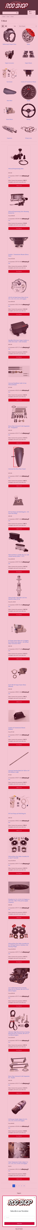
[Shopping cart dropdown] (34, 12)
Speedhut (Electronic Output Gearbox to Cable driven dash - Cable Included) (18, 341)
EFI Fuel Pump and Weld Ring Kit (17, 813)
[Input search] (8, 13)
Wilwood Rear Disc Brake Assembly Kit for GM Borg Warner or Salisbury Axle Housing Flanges (18, 945)
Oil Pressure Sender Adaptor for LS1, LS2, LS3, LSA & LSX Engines (17, 1119)
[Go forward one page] (24, 1185)
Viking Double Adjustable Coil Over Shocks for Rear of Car (17, 598)
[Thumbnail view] (2, 26)
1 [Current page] (13, 1185)
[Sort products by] (27, 26)
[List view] (6, 26)
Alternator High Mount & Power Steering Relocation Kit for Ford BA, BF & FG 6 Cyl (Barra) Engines (18, 1033)
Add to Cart (19, 185)
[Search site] (17, 13)
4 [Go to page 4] (21, 1185)
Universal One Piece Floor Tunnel (17, 469)
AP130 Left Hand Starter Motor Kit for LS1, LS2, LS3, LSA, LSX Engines (18, 298)
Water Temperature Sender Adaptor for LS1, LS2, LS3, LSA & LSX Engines (18, 1162)
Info (9, 177)
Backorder (19, 917)
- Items (30, 12)
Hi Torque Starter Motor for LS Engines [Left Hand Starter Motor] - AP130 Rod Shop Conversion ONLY (18, 642)
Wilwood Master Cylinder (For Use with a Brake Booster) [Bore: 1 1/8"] (18, 555)
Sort (15, 26)
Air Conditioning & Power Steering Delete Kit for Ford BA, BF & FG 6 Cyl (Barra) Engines (18, 989)
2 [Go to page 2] (16, 1185)
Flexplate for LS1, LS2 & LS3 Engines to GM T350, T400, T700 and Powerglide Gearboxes (18, 901)
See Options (19, 228)
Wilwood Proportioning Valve (16, 168)
